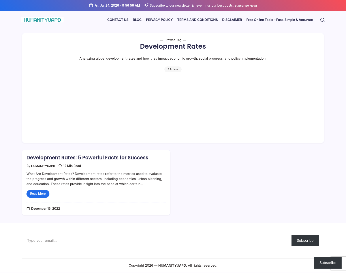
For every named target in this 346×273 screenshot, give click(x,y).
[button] (322, 19)
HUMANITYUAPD (44, 170)
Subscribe (305, 241)
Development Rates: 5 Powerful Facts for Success (92, 162)
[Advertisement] (173, 105)
